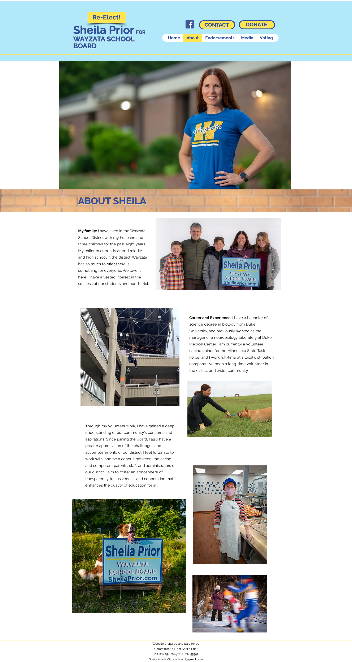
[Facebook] (190, 24)
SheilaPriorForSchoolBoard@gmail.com (176, 659)
